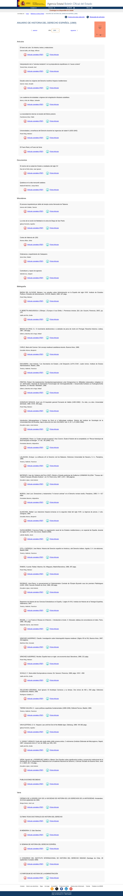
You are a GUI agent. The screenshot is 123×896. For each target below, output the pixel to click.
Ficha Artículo (54, 54)
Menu (89, 8)
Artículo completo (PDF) (35, 54)
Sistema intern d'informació (77, 886)
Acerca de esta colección (76, 17)
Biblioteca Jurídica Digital (37, 13)
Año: (49, 30)
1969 (54, 30)
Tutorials (88, 886)
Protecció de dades (64, 886)
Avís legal (47, 886)
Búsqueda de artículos (97, 17)
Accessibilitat (54, 886)
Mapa (41, 886)
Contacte (22, 886)
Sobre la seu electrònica (32, 886)
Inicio (27, 13)
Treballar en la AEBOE (97, 886)
